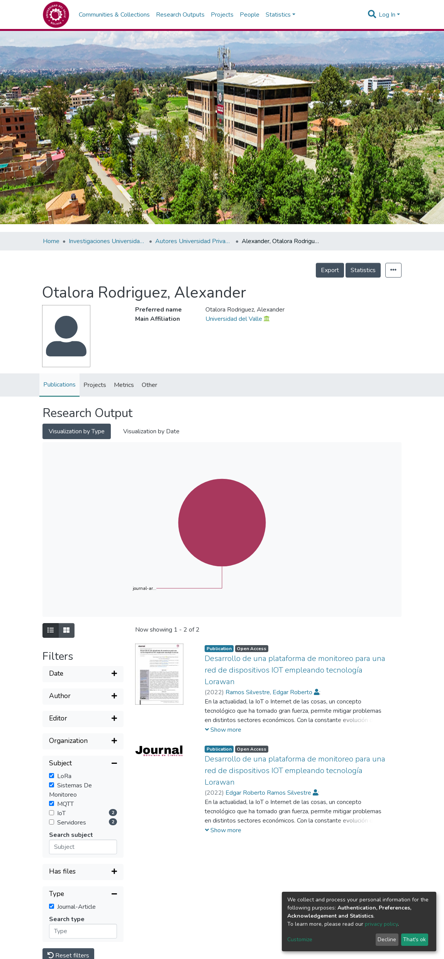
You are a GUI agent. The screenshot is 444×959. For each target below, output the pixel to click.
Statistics (363, 270)
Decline (387, 939)
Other (149, 385)
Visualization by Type (77, 431)
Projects (222, 14)
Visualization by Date (151, 431)
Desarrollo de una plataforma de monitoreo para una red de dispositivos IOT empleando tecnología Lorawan (295, 670)
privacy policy (381, 924)
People (249, 14)
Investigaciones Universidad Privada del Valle (107, 241)
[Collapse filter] (83, 763)
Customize (299, 939)
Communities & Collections (114, 14)
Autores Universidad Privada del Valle (193, 241)
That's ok (414, 939)
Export (330, 270)
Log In (387, 14)
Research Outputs (180, 14)
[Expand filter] (83, 674)
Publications (59, 384)
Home (51, 241)
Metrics (124, 385)
